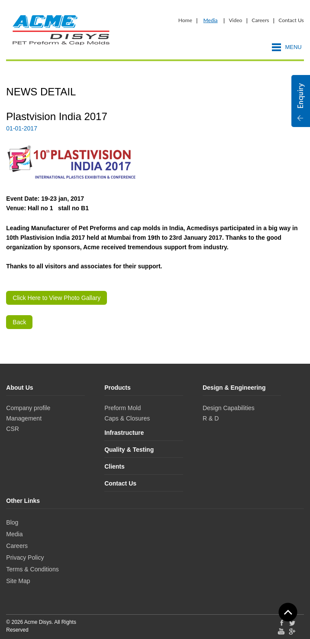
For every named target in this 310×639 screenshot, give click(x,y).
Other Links (23, 500)
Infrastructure (124, 432)
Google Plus (292, 632)
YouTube (281, 631)
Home (185, 20)
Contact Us (291, 20)
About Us (19, 387)
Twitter (292, 622)
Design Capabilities (229, 407)
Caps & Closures (127, 418)
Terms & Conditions (32, 569)
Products (117, 387)
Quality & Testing (129, 449)
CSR (12, 428)
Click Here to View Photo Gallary (56, 297)
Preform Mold (122, 407)
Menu (293, 47)
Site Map (18, 580)
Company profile (28, 407)
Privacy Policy (25, 557)
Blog (12, 522)
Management (24, 418)
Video (235, 20)
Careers (260, 20)
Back (19, 322)
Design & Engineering (234, 387)
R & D (211, 418)
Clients (114, 466)
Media (210, 20)
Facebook (281, 622)
